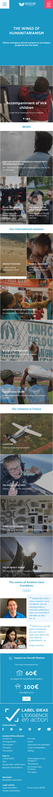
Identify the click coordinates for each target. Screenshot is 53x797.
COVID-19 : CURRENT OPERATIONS (12, 208)
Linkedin (20, 729)
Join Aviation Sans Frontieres (34, 768)
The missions (7, 744)
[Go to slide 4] (29, 118)
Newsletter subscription (12, 779)
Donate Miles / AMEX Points (13, 764)
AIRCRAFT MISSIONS (11, 264)
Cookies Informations (11, 790)
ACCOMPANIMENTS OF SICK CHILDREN (20, 309)
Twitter (39, 729)
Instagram (11, 729)
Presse (30, 741)
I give (26, 698)
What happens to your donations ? (36, 759)
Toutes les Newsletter (36, 747)
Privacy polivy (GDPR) (36, 787)
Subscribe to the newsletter (38, 744)
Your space (32, 772)
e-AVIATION (8, 444)
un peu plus (26, 590)
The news (31, 738)
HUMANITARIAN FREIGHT (14, 391)
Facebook (3, 729)
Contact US (7, 738)
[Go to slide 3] (27, 118)
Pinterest (29, 729)
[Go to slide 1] (23, 118)
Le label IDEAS (8, 758)
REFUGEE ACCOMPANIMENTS (15, 350)
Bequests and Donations (12, 767)
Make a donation (48, 4)
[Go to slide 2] (25, 118)
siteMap (30, 750)
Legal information (9, 787)
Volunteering (32, 763)
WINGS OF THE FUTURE (13, 526)
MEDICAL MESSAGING (38, 264)
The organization (9, 741)
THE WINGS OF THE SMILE (14, 485)
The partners (7, 750)
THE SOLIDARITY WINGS (13, 567)
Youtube (49, 729)
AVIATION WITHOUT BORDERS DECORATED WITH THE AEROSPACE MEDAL (25, 163)
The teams (6, 747)
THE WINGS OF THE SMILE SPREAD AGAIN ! (39, 208)
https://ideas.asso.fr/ (26, 715)
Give (4, 761)
